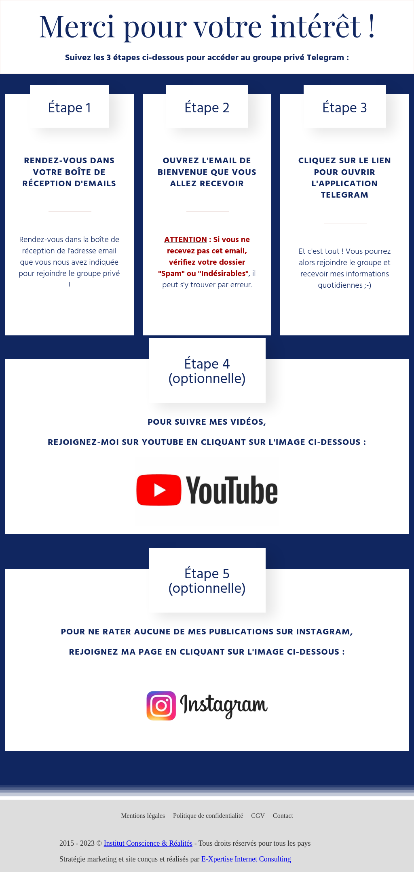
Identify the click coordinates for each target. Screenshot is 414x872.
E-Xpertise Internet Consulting (246, 859)
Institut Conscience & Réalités (148, 843)
